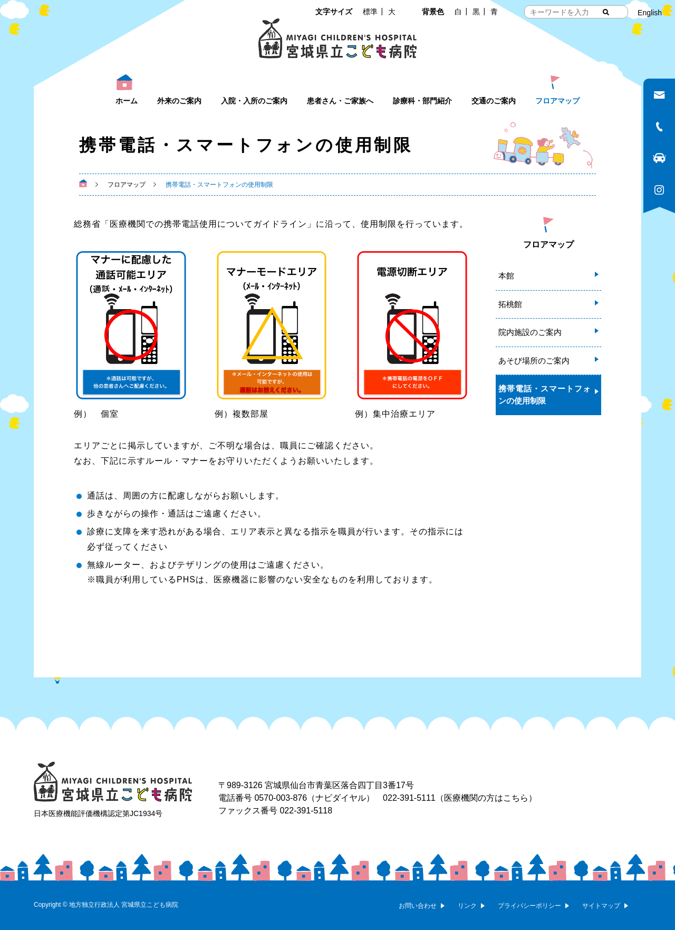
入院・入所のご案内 (254, 101)
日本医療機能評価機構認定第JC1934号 (98, 813)
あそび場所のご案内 (534, 360)
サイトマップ (601, 905)
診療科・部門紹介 (422, 101)
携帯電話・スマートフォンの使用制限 (544, 394)
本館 (506, 275)
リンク (467, 905)
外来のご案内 (179, 101)
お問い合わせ (418, 905)
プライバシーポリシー (529, 905)
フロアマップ (557, 101)
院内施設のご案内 (530, 332)
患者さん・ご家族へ (340, 101)
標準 (370, 11)
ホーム (126, 101)
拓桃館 (510, 304)
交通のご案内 (493, 101)
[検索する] (606, 12)
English (650, 12)
